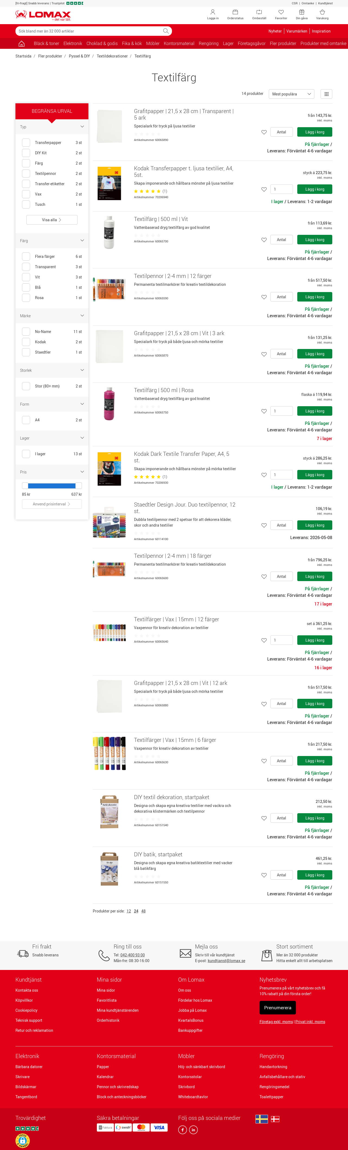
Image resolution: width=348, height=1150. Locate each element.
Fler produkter (50, 56)
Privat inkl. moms (310, 1021)
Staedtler (43, 352)
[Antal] (281, 189)
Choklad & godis (102, 43)
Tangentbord (26, 1096)
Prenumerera (277, 1007)
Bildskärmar (25, 1086)
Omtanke (308, 3)
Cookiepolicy (26, 1010)
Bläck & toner (46, 43)
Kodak (40, 341)
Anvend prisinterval (52, 504)
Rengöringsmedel (274, 1086)
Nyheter (275, 31)
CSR (295, 3)
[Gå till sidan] (21, 43)
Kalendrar (105, 1076)
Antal (281, 131)
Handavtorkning (273, 1066)
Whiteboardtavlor (193, 1096)
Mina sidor (106, 990)
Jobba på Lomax (192, 1010)
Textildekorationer (112, 56)
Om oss (184, 990)
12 (129, 911)
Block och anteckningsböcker (121, 1096)
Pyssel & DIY (79, 56)
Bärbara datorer (29, 1066)
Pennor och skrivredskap (118, 1086)
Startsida (23, 56)
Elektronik (27, 1056)
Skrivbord (186, 1086)
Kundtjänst (325, 3)
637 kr (76, 494)
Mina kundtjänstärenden (118, 1010)
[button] (22, 1140)
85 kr (26, 494)
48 (143, 911)
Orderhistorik (108, 1020)
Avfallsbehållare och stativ (282, 1076)
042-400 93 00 (132, 954)
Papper (103, 1066)
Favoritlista (107, 1000)
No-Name (43, 331)
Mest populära (284, 94)
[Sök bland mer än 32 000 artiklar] (87, 31)
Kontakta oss (26, 990)
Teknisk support (28, 1020)
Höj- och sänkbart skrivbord (201, 1066)
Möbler (186, 1056)
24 (136, 911)
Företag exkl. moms (276, 1021)
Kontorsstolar (190, 1076)
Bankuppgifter (190, 1030)
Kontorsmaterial (116, 1056)
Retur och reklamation (34, 1030)
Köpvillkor (24, 1000)
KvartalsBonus (190, 1020)
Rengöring (272, 1056)
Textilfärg (143, 56)
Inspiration (321, 31)
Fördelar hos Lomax (195, 1000)
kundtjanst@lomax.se (226, 960)
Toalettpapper (271, 1096)
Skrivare (22, 1076)
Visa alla (52, 219)
